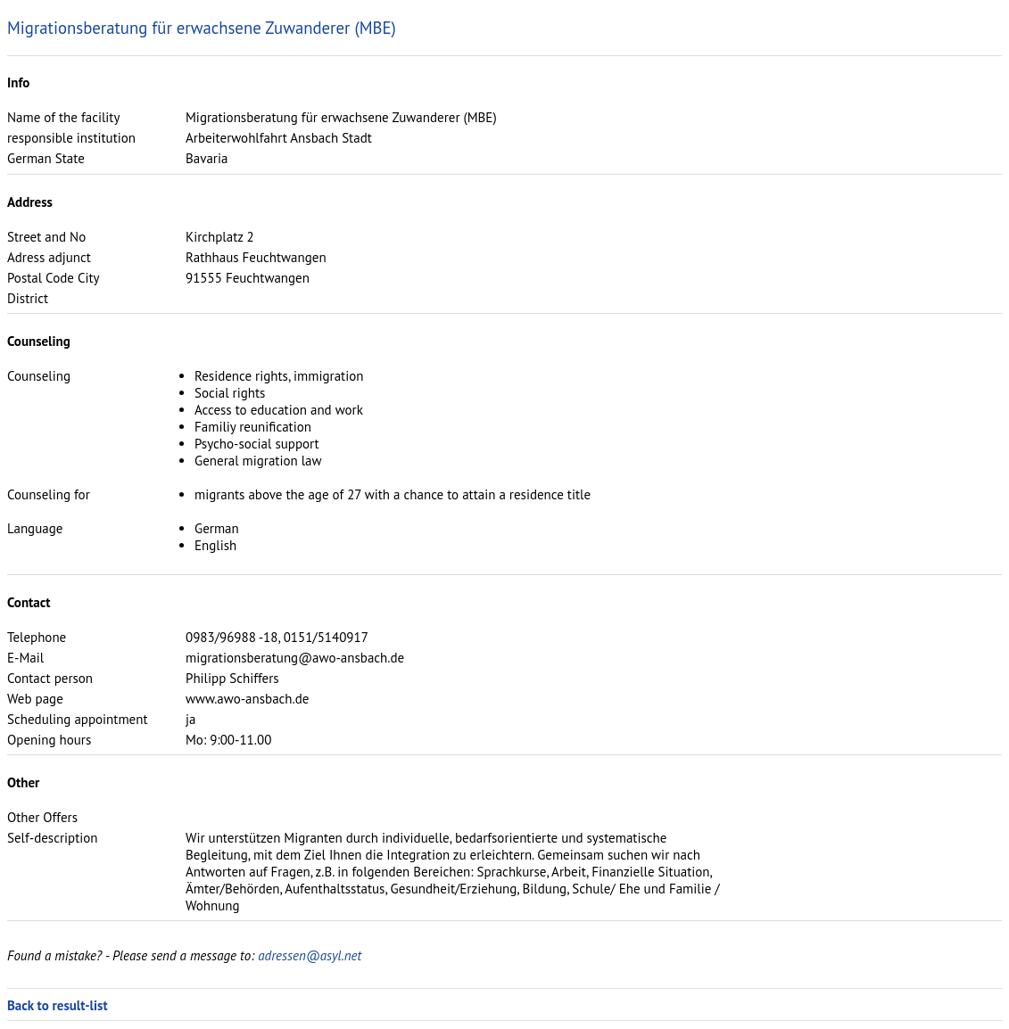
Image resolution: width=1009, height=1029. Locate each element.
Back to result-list (57, 1005)
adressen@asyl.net (309, 955)
